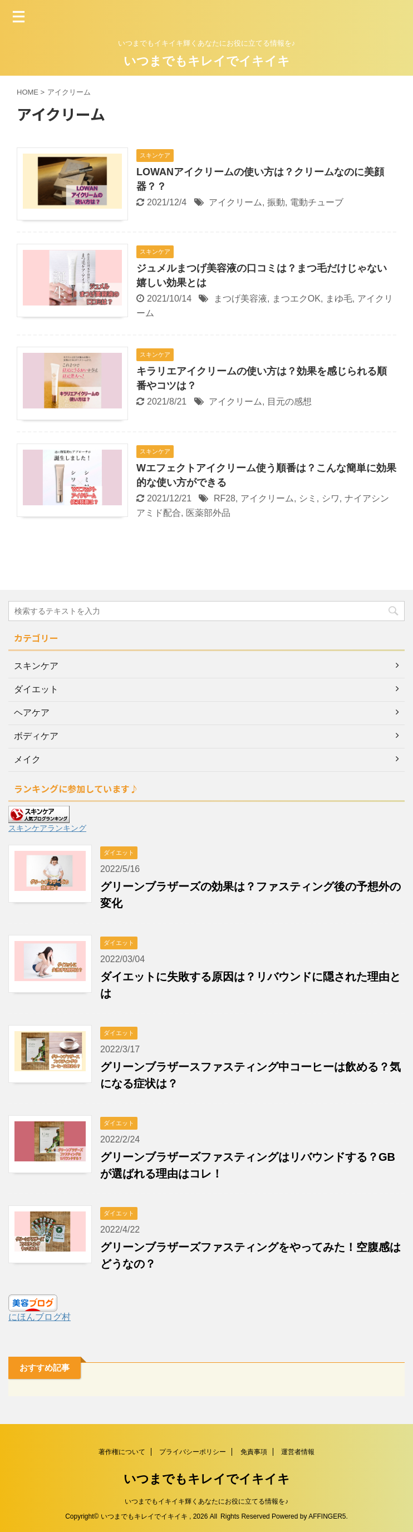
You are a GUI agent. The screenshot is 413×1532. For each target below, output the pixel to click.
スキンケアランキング (47, 828)
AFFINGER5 (327, 1516)
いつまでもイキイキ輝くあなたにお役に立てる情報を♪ (206, 1501)
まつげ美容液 (240, 298)
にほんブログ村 (39, 1317)
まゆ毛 (339, 298)
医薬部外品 (208, 513)
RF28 (224, 498)
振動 (276, 202)
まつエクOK (296, 298)
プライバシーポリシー (192, 1452)
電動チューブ (316, 202)
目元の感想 (289, 401)
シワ (331, 498)
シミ (308, 498)
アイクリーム (235, 202)
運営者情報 (297, 1452)
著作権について (122, 1452)
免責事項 (253, 1452)
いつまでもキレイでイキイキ (207, 61)
